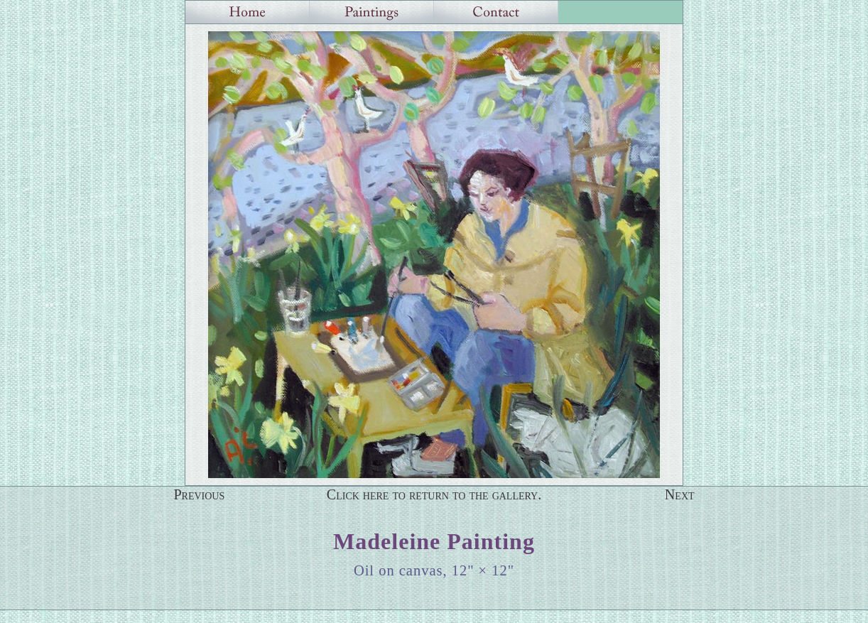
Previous (198, 494)
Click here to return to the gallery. (434, 494)
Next (680, 494)
